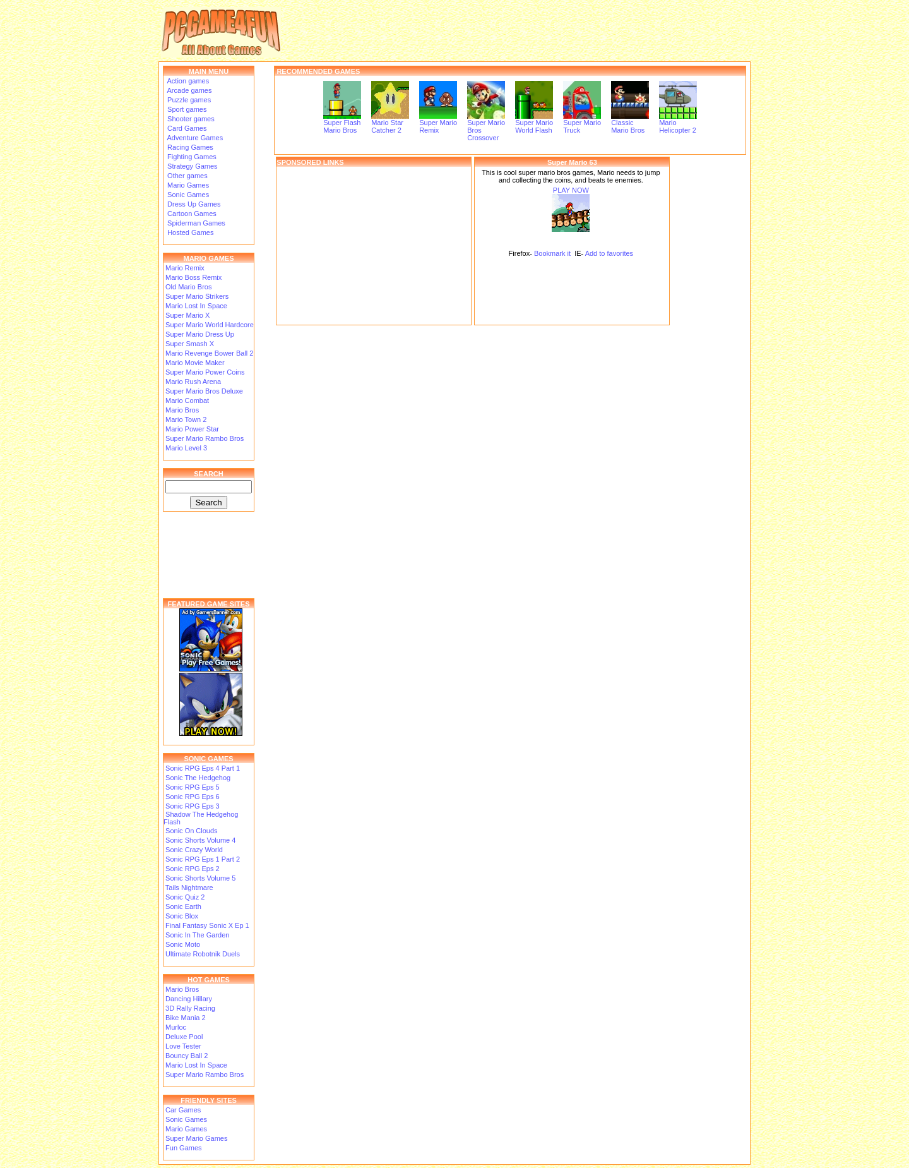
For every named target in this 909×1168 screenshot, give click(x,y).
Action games (187, 81)
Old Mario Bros (188, 287)
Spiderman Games (195, 223)
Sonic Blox (181, 916)
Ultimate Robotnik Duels (202, 954)
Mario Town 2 (185, 419)
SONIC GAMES (208, 758)
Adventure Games (194, 137)
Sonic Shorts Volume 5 (200, 878)
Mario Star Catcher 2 (390, 123)
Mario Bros (182, 410)
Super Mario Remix (438, 123)
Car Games (183, 1110)
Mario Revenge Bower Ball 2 (209, 353)
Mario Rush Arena (193, 381)
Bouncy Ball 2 (186, 1055)
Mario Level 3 (186, 448)
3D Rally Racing (190, 1008)
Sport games (185, 109)
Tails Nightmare (189, 887)
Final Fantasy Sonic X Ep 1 (207, 925)
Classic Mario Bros (630, 123)
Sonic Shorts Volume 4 (200, 840)
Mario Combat (187, 400)
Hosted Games (190, 232)
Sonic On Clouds (191, 830)
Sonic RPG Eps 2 (192, 868)
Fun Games (183, 1148)
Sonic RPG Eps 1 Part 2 (202, 859)
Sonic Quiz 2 (185, 897)
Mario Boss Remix (193, 277)
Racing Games (189, 147)
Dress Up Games (192, 204)
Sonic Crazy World (194, 849)
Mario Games (187, 185)
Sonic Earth (183, 906)
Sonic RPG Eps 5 (192, 787)
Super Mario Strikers (197, 296)
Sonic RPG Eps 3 (192, 806)
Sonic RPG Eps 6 (192, 796)
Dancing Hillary (188, 998)
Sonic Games (187, 194)
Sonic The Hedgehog (197, 777)
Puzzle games (188, 100)
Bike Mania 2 (185, 1017)
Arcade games (188, 90)
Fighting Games (191, 156)
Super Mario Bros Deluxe (204, 391)
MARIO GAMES (208, 258)
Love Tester (183, 1046)
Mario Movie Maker (195, 362)
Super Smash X (189, 343)
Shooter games (190, 119)
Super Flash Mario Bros (342, 123)
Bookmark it (552, 253)
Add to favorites (609, 253)
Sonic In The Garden (197, 935)
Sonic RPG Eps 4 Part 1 (202, 768)
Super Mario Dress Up (199, 334)
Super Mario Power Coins (204, 372)
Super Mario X (187, 315)
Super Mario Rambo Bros (204, 438)
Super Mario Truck (582, 123)
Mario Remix (185, 268)
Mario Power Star (192, 429)
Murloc (175, 1027)
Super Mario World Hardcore (209, 324)
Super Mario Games (196, 1138)
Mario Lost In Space (196, 306)
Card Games (185, 128)
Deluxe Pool (184, 1036)
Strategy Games (191, 166)
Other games (186, 175)
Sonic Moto (182, 944)
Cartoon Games (191, 213)
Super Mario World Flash (534, 123)
